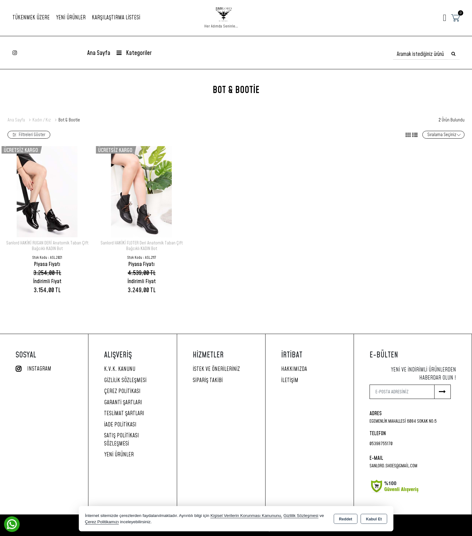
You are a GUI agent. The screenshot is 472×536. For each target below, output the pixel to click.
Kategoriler (134, 53)
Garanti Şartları (123, 402)
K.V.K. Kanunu (119, 369)
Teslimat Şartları (124, 413)
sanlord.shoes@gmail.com (393, 466)
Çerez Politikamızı (102, 521)
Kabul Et (374, 519)
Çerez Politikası (122, 391)
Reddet (345, 519)
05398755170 (381, 443)
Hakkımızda (294, 369)
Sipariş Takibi (208, 380)
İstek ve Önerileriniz (216, 369)
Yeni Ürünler (119, 455)
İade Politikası (120, 425)
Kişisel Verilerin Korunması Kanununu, (246, 515)
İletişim (289, 380)
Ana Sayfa (98, 53)
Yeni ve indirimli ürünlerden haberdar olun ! (423, 374)
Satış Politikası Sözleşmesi (121, 440)
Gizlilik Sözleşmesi (125, 380)
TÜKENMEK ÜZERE (31, 18)
